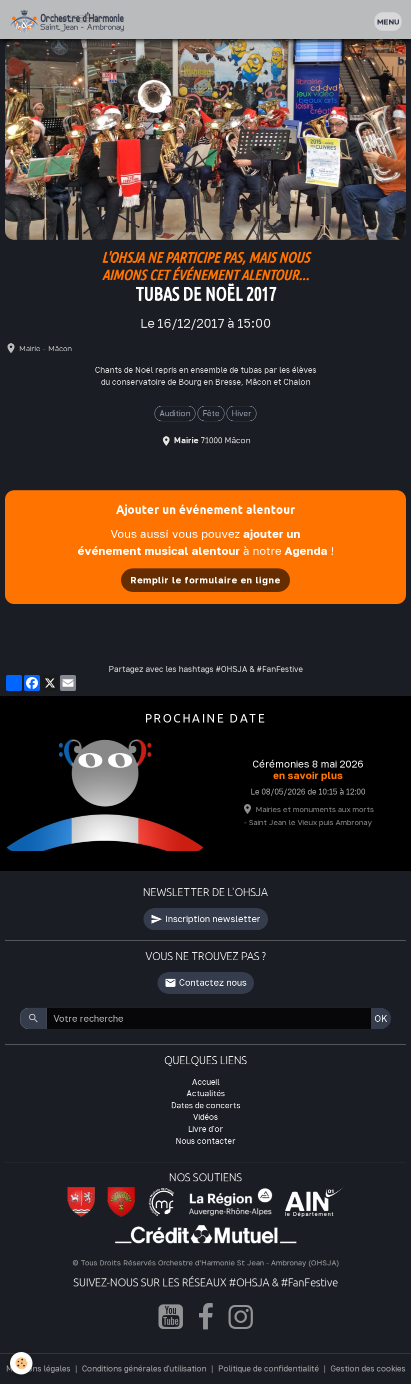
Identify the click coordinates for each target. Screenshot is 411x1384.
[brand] (69, 22)
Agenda (306, 550)
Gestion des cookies (368, 1368)
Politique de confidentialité (268, 1368)
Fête (211, 413)
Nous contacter (206, 1140)
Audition (175, 413)
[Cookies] (21, 1363)
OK (381, 1018)
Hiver (242, 413)
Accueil (206, 1081)
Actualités (205, 1093)
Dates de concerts (205, 1105)
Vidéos (205, 1116)
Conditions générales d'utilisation (144, 1368)
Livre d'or (205, 1128)
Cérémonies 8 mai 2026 (308, 764)
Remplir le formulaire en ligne (205, 579)
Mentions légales (38, 1368)
